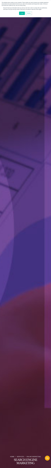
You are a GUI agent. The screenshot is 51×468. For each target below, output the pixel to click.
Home (12, 456)
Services (20, 456)
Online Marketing (33, 456)
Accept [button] (22, 13)
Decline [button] (29, 13)
